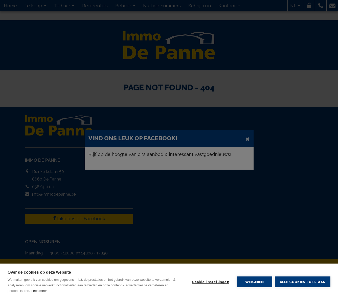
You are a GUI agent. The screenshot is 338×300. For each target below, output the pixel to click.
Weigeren (254, 282)
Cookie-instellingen (210, 282)
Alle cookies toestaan (302, 282)
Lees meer (39, 291)
